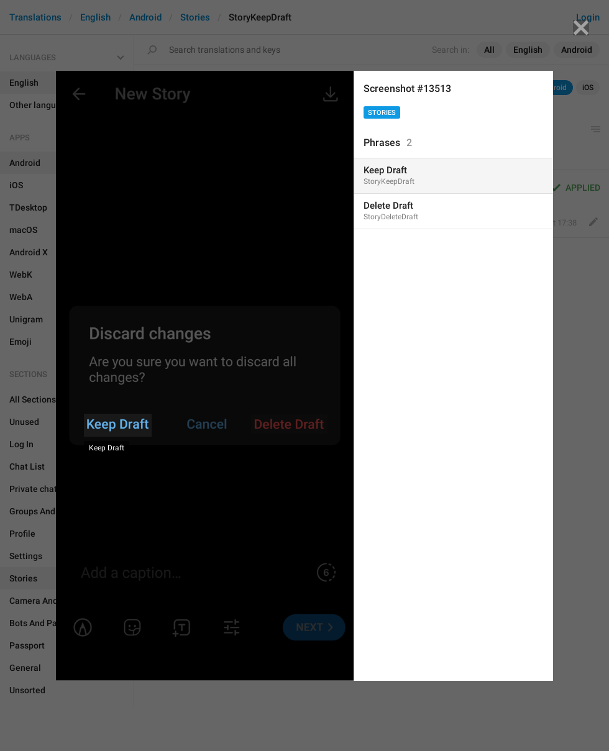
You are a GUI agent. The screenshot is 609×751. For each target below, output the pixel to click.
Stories (382, 113)
